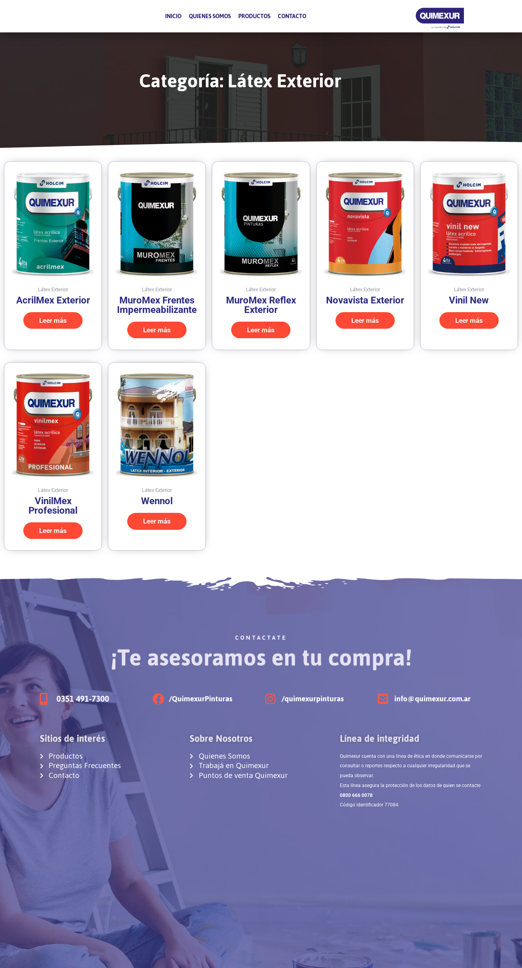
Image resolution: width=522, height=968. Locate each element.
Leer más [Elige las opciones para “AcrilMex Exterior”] (53, 320)
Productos (254, 16)
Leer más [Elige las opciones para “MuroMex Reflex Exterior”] (261, 330)
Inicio (173, 16)
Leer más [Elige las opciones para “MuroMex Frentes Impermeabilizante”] (157, 330)
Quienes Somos (210, 16)
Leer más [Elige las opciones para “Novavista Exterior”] (365, 320)
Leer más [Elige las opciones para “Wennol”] (157, 521)
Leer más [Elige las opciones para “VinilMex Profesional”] (53, 531)
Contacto (292, 16)
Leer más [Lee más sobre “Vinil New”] (469, 320)
